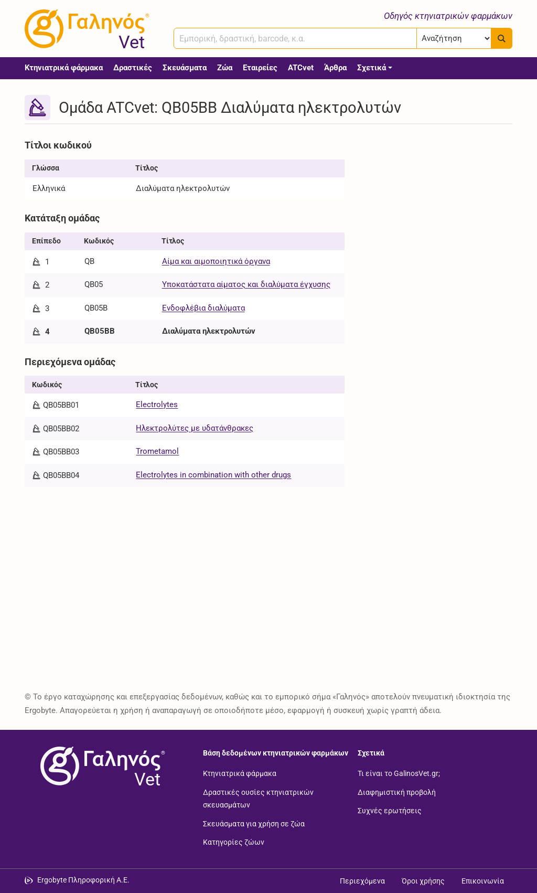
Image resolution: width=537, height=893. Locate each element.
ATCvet (301, 67)
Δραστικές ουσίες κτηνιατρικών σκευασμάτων (258, 798)
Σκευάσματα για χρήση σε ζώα (254, 823)
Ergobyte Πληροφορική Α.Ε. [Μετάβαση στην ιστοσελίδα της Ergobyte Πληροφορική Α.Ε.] (83, 880)
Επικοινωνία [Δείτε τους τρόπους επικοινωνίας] (482, 881)
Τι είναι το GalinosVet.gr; (399, 773)
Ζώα (224, 67)
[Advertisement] (436, 201)
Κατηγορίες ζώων (233, 842)
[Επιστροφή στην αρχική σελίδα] (100, 766)
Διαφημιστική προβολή (397, 792)
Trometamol (157, 451)
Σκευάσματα (185, 67)
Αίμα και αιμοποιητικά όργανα (216, 261)
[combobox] (295, 38)
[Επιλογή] (453, 38)
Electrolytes (157, 404)
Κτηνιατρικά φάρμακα (64, 67)
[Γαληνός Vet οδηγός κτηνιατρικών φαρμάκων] (85, 28)
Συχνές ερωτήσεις (390, 810)
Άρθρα (335, 67)
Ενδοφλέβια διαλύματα (203, 308)
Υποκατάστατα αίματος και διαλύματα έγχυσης (246, 284)
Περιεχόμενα (362, 881)
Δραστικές (132, 67)
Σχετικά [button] (371, 67)
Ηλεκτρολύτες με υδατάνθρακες (194, 428)
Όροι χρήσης (423, 881)
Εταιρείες (260, 67)
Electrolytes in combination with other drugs (213, 475)
